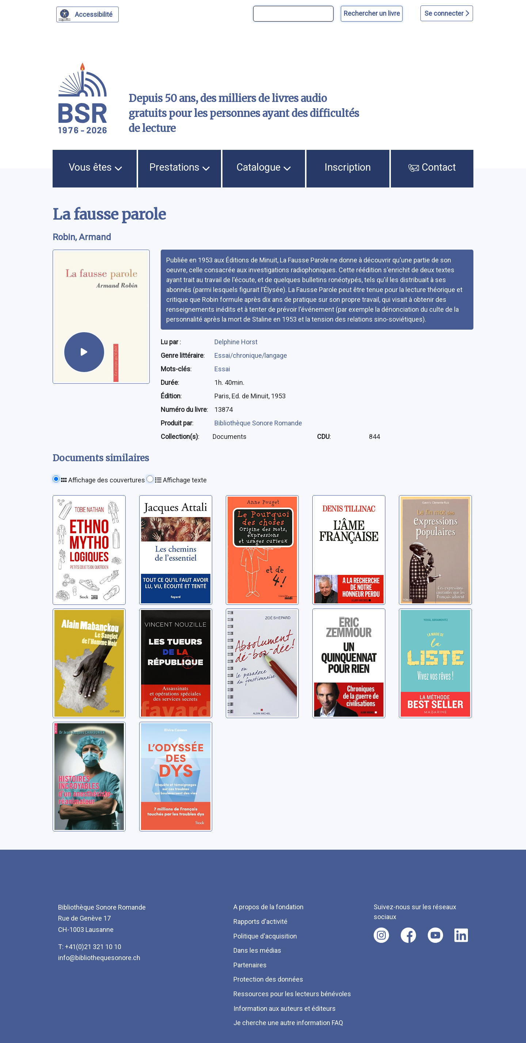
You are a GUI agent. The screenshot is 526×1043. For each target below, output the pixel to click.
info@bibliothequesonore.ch (99, 958)
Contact (432, 167)
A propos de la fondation (268, 907)
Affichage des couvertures (103, 480)
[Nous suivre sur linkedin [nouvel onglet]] (461, 935)
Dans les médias (257, 950)
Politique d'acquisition (265, 936)
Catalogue (263, 167)
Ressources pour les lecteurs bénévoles (292, 994)
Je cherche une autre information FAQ (288, 1023)
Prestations (179, 167)
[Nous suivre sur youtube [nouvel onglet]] (435, 935)
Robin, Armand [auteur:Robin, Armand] (82, 237)
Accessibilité (95, 13)
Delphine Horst (236, 342)
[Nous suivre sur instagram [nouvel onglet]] (381, 935)
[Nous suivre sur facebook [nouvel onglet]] (408, 935)
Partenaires (250, 965)
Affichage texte (181, 480)
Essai (222, 369)
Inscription (348, 167)
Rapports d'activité (260, 921)
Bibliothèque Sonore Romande (258, 423)
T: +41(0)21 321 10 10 (89, 947)
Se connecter (446, 13)
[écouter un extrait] (84, 352)
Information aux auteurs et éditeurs (284, 1008)
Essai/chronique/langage (250, 355)
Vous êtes (95, 167)
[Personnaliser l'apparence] (87, 14)
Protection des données (268, 979)
